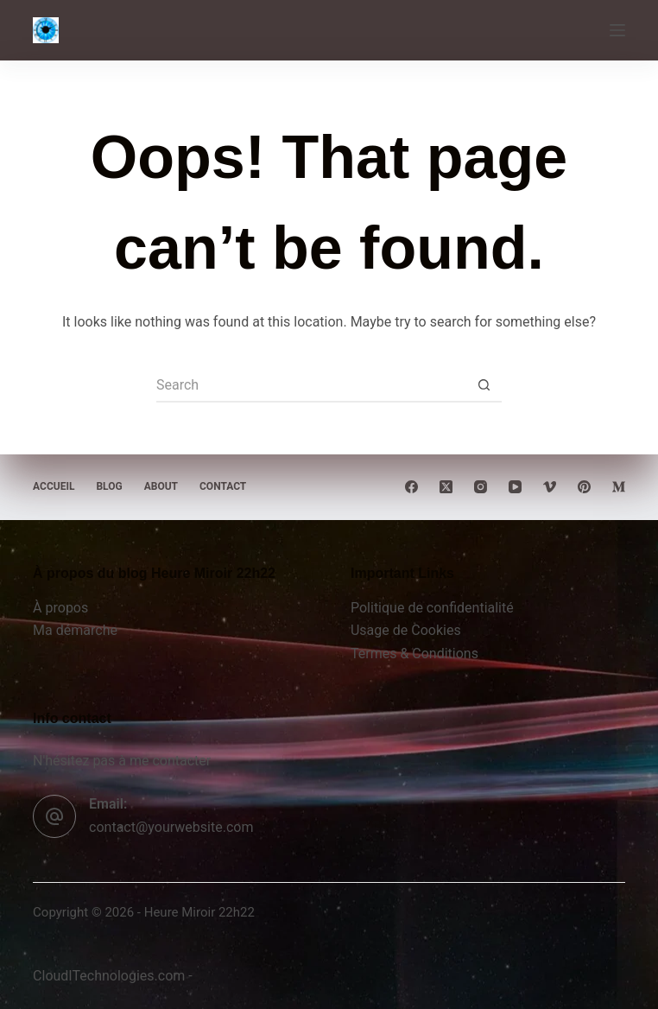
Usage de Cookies (406, 630)
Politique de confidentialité (432, 608)
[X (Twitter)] (446, 486)
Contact (222, 486)
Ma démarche (75, 630)
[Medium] (618, 486)
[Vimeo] (549, 486)
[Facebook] (411, 486)
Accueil (53, 486)
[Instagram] (480, 486)
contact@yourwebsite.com (171, 827)
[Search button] (484, 385)
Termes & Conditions (414, 653)
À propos (60, 608)
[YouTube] (515, 486)
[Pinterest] (584, 486)
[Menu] (617, 30)
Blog (109, 486)
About (161, 486)
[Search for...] (311, 385)
